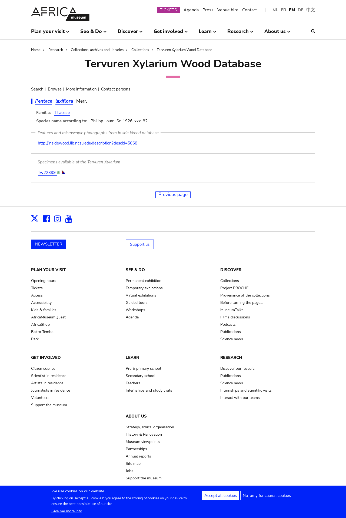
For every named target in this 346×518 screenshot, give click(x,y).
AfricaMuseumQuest (48, 317)
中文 (310, 10)
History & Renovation (144, 434)
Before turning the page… (241, 302)
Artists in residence (47, 383)
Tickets (37, 288)
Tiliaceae (62, 112)
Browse (55, 89)
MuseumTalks (232, 309)
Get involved (46, 357)
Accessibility (41, 302)
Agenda (191, 10)
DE (301, 10)
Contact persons (115, 89)
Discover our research (238, 368)
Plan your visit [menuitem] (50, 33)
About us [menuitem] (277, 33)
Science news (231, 339)
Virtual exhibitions (141, 295)
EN (292, 10)
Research (55, 50)
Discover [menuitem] (130, 33)
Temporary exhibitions (144, 288)
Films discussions (235, 317)
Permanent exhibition (143, 280)
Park (35, 339)
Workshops (135, 309)
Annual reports (138, 456)
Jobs (129, 470)
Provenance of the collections (245, 295)
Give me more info (66, 512)
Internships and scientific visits (246, 390)
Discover (230, 270)
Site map (133, 463)
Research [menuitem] (240, 33)
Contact (249, 10)
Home (36, 50)
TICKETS (168, 10)
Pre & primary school (143, 368)
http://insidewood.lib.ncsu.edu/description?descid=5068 (87, 143)
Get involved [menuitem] (171, 33)
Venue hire (227, 10)
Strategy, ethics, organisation (150, 427)
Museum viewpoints (143, 441)
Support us (139, 244)
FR (283, 10)
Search (37, 89)
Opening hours (43, 280)
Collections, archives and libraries (97, 50)
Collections (140, 50)
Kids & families (43, 309)
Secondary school (140, 375)
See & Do (135, 270)
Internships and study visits (149, 390)
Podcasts (228, 324)
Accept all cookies (220, 496)
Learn (132, 357)
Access (37, 295)
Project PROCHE (234, 288)
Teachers (133, 383)
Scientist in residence (48, 375)
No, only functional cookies (267, 496)
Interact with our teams (240, 397)
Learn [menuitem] (208, 33)
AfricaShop (40, 324)
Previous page (173, 194)
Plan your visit (48, 270)
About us (136, 416)
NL (275, 10)
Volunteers (40, 397)
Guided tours (137, 302)
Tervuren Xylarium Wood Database (184, 50)
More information (81, 89)
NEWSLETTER (48, 244)
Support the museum (49, 405)
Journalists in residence (50, 390)
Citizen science (43, 368)
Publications (230, 331)
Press (208, 10)
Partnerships (136, 449)
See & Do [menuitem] (93, 33)
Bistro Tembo (42, 331)
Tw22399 (47, 172)
